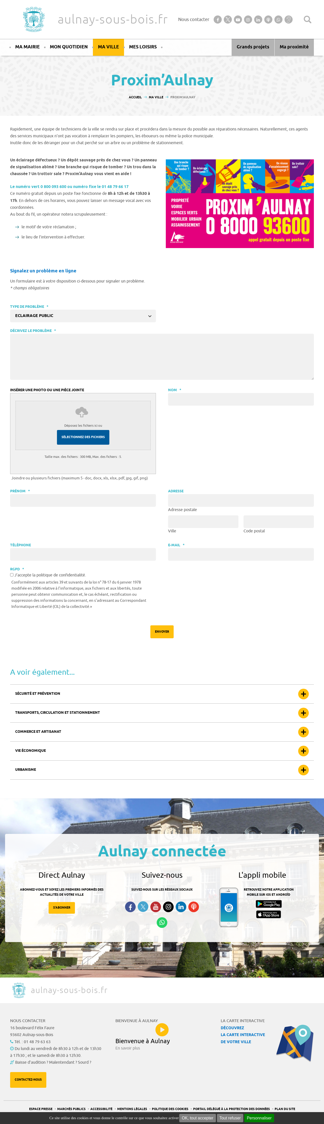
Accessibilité (101, 1109)
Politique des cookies (170, 1109)
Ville (172, 531)
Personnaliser (259, 1118)
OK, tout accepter (197, 1118)
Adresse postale (182, 509)
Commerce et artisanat (38, 731)
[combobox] (83, 316)
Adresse (176, 491)
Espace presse (40, 1109)
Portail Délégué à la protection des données (231, 1109)
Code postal (254, 531)
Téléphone (20, 545)
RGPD (17, 569)
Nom (174, 390)
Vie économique (30, 750)
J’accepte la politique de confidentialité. (50, 575)
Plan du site (285, 1109)
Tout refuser (230, 1118)
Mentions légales (132, 1109)
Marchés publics (71, 1109)
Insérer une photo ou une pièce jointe (47, 390)
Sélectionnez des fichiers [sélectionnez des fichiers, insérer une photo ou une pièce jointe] (83, 437)
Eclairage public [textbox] (34, 316)
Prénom (20, 491)
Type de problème (29, 307)
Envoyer (162, 632)
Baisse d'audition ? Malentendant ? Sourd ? (53, 1062)
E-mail (176, 545)
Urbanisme (25, 769)
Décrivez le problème (33, 331)
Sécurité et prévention (37, 693)
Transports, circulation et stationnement (57, 712)
